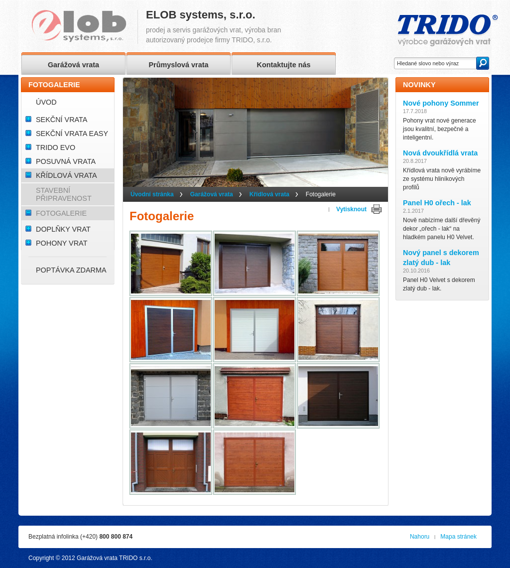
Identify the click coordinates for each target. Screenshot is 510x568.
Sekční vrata (61, 120)
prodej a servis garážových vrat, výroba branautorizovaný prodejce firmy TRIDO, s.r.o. (213, 27)
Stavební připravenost (64, 194)
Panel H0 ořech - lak (437, 203)
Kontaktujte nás (284, 65)
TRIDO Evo (55, 147)
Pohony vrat (61, 243)
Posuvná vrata (66, 161)
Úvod (46, 102)
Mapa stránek (458, 536)
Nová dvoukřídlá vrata (440, 153)
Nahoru (419, 536)
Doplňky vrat (63, 229)
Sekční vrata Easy (72, 134)
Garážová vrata (211, 194)
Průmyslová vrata (179, 65)
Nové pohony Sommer (441, 103)
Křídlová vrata (269, 194)
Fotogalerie (61, 213)
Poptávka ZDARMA (71, 270)
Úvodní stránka (152, 194)
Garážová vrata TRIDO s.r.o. (114, 558)
